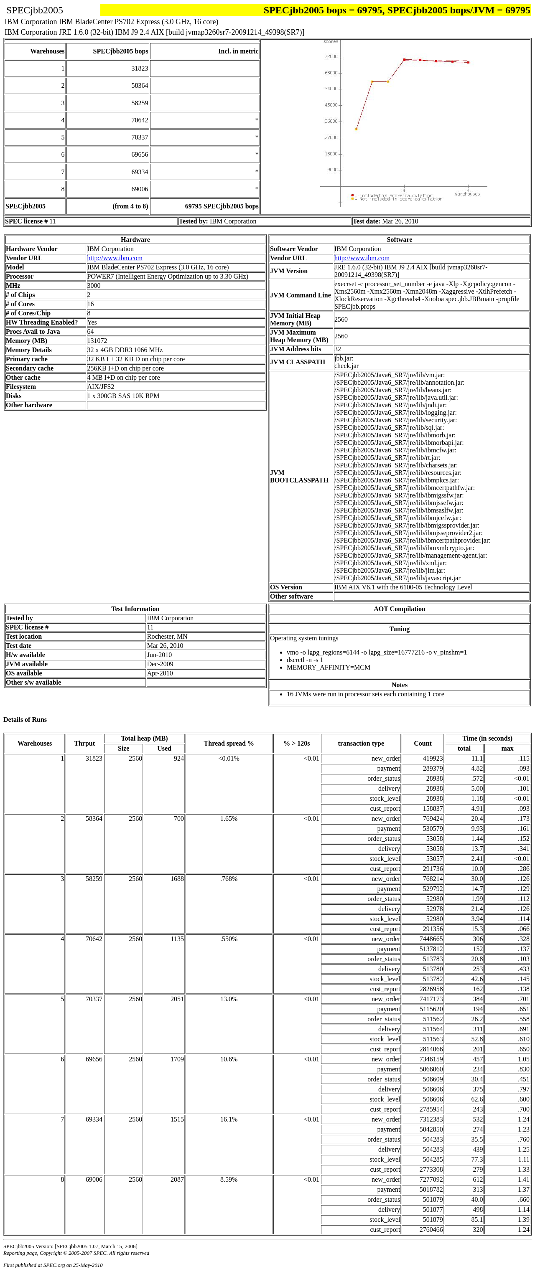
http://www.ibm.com (115, 257)
